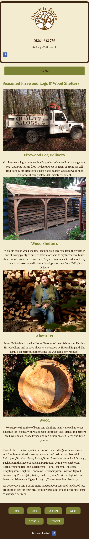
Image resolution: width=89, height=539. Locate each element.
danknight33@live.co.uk (44, 47)
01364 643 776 (44, 40)
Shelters (53, 510)
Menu (44, 71)
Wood (73, 510)
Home (16, 510)
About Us (34, 521)
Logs (34, 510)
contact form (78, 489)
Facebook (5, 54)
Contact (55, 521)
